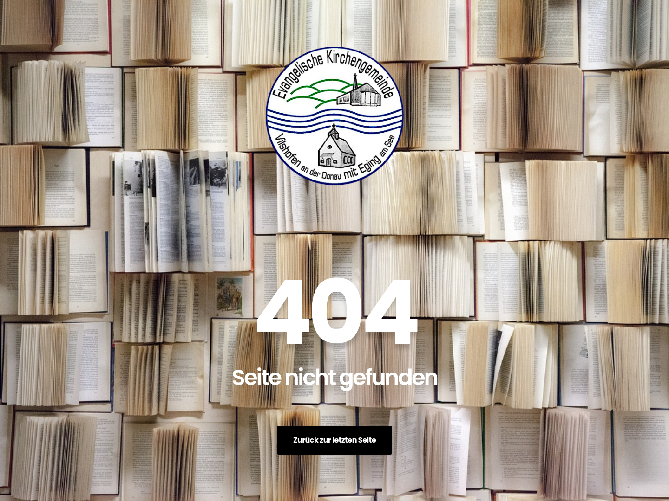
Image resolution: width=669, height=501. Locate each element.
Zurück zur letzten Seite (334, 440)
